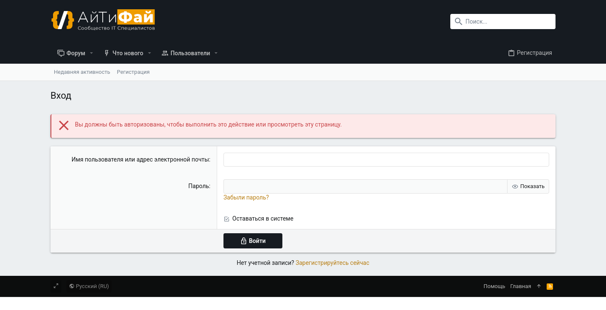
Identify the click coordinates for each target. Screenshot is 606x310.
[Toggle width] (55, 286)
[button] (91, 53)
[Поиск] (503, 21)
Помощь (494, 286)
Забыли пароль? (246, 197)
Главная (520, 286)
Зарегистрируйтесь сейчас (332, 262)
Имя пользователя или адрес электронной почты (140, 159)
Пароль (199, 186)
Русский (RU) (89, 286)
